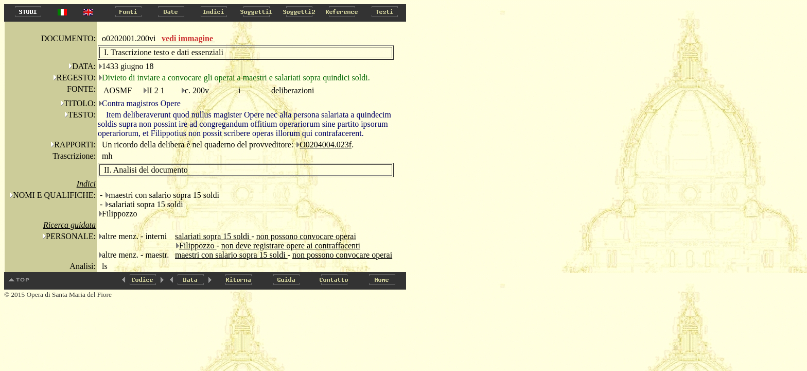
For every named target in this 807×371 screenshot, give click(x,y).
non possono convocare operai (306, 236)
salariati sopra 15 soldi (213, 236)
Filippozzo (197, 245)
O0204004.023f (326, 144)
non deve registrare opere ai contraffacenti (290, 245)
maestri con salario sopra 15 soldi (231, 254)
